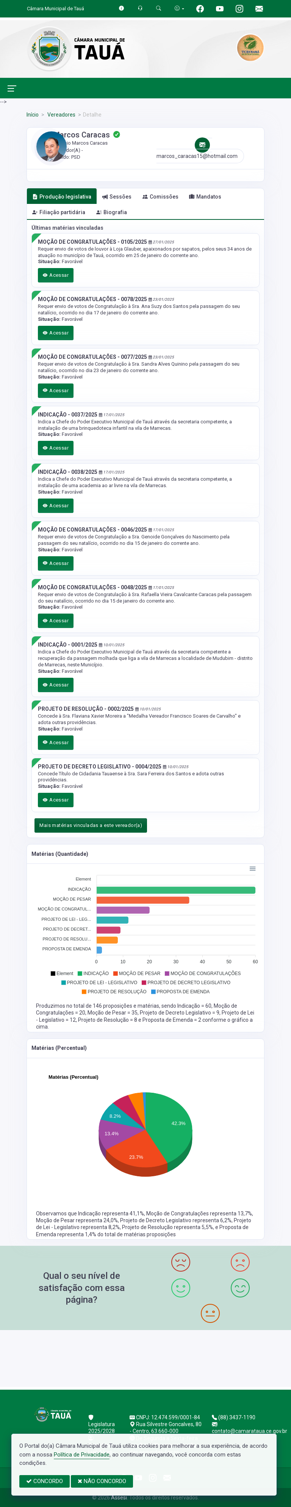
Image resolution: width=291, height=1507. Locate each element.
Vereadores (60, 115)
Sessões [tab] (116, 197)
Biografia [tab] (111, 212)
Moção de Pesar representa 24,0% (77, 1220)
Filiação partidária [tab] (58, 212)
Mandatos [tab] (205, 197)
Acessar (56, 275)
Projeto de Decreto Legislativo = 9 (179, 1013)
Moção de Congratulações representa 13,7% (199, 1213)
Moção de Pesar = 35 (113, 1013)
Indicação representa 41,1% (111, 1213)
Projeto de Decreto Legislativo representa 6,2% (176, 1220)
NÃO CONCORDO (102, 1481)
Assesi (119, 1497)
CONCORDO (44, 1481)
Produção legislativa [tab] (61, 197)
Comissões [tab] (160, 197)
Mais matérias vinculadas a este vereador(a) (90, 825)
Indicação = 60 (194, 1006)
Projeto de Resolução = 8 (108, 1020)
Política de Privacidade (82, 1454)
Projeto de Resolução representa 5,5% (167, 1227)
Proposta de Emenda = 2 (172, 1020)
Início (33, 115)
